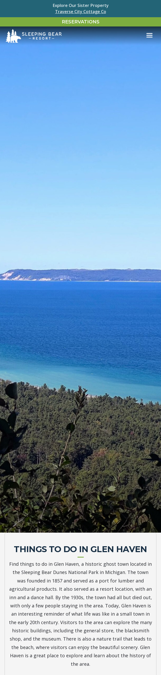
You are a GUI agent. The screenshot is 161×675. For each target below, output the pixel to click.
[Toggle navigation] (149, 35)
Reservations (80, 22)
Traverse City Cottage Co (80, 11)
